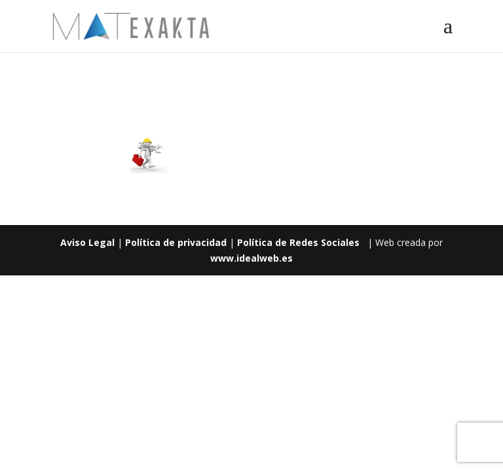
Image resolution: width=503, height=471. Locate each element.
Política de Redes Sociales (298, 242)
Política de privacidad (176, 242)
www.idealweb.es (251, 258)
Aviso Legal (87, 242)
